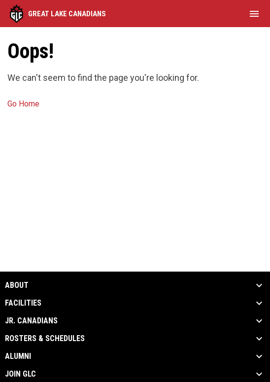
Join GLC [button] (20, 374)
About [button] (17, 285)
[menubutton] (254, 14)
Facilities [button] (23, 303)
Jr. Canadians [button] (31, 321)
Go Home (23, 103)
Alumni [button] (18, 356)
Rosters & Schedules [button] (45, 339)
